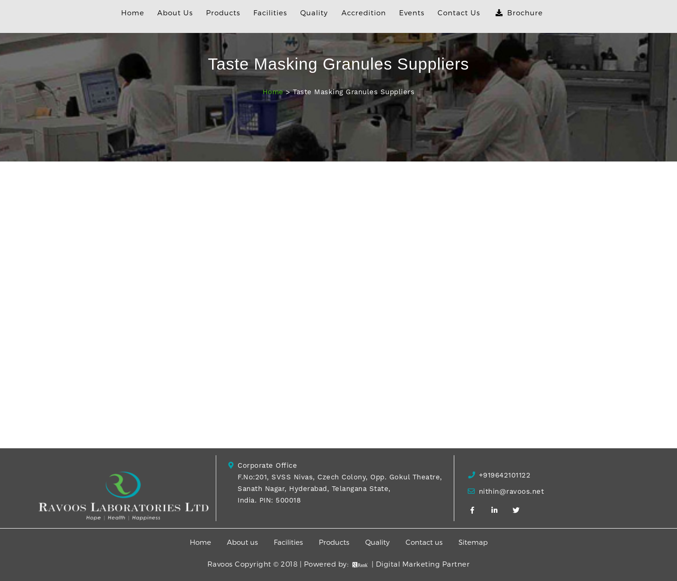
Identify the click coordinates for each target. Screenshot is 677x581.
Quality (314, 12)
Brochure (519, 12)
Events (412, 12)
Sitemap (473, 542)
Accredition (364, 12)
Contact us (425, 542)
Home (132, 12)
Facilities (270, 12)
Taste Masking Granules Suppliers (353, 92)
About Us (175, 12)
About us (243, 542)
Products (223, 12)
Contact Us (459, 12)
